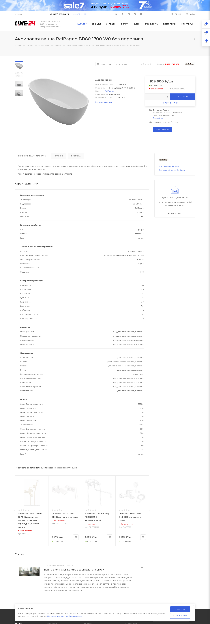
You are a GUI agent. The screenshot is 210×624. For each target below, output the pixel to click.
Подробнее (158, 118)
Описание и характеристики (32, 156)
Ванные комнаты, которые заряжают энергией (74, 569)
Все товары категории (169, 166)
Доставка (75, 156)
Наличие (59, 156)
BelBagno (109, 91)
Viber (135, 14)
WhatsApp (141, 14)
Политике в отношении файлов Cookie (64, 616)
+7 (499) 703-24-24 (59, 14)
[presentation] (14, 511)
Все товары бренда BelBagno (172, 170)
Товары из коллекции (65, 467)
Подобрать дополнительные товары (34, 467)
